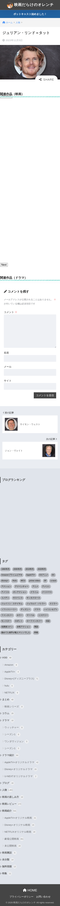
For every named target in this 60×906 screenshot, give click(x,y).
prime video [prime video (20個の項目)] (34, 581)
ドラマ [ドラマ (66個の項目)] (37, 609)
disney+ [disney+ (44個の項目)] (4, 581)
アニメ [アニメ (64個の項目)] (35, 586)
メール (8, 366)
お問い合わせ (43, 896)
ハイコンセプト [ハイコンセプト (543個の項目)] (50, 609)
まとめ (8, 700)
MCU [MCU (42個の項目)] (23, 581)
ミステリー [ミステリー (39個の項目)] (43, 615)
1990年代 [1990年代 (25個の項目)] (5, 569)
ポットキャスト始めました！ (30, 14)
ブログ (8, 783)
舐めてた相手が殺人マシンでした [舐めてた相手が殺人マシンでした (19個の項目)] (15, 632)
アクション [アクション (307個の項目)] (6, 586)
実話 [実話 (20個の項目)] (36, 627)
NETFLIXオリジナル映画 (20, 832)
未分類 (8, 860)
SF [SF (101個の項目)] (45, 581)
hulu (9, 686)
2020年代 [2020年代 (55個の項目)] (42, 569)
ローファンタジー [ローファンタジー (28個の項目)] (34, 621)
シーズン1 (12, 734)
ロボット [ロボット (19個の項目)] (19, 621)
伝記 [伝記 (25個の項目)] (48, 621)
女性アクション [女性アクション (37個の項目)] (23, 627)
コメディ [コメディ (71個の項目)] (5, 598)
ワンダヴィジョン (16, 741)
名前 (6, 352)
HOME (30, 890)
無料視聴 (9, 867)
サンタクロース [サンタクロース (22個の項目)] (33, 598)
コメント (10, 312)
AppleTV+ (12, 672)
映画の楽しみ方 (13, 797)
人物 (7, 790)
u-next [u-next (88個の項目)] (53, 581)
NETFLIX (11, 693)
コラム (8, 713)
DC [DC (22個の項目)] (53, 575)
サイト (8, 380)
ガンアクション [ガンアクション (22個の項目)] (19, 592)
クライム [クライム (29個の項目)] (34, 592)
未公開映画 (12, 846)
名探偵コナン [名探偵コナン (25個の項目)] (7, 627)
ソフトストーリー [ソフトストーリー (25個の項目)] (9, 609)
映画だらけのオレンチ (30, 5)
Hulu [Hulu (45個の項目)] (14, 581)
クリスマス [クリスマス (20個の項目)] (47, 592)
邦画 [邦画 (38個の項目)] (36, 632)
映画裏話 (9, 853)
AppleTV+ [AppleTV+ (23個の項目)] (30, 575)
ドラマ (8, 720)
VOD (7, 658)
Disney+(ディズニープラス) (21, 679)
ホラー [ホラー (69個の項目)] (20, 615)
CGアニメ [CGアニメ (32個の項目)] (43, 575)
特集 (7, 873)
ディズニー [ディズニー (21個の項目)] (25, 609)
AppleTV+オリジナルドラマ (21, 762)
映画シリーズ (14, 707)
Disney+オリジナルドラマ (20, 769)
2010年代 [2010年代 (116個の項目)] (30, 569)
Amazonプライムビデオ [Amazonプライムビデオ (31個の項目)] (11, 575)
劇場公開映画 (14, 839)
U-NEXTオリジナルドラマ (21, 776)
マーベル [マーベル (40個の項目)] (30, 615)
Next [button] (4, 264)
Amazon (11, 665)
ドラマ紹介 (10, 755)
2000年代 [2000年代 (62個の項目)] (17, 569)
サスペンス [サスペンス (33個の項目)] (18, 598)
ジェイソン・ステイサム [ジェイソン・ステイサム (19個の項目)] (11, 604)
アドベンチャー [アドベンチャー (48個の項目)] (21, 586)
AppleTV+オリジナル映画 (20, 818)
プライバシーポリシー (21, 896)
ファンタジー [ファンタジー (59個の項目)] (7, 615)
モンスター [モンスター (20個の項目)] (6, 621)
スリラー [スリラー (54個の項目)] (53, 604)
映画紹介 (9, 811)
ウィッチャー (14, 728)
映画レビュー (11, 804)
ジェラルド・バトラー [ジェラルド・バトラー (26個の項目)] (36, 604)
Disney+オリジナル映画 (19, 825)
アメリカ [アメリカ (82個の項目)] (5, 592)
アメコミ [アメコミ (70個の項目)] (46, 586)
